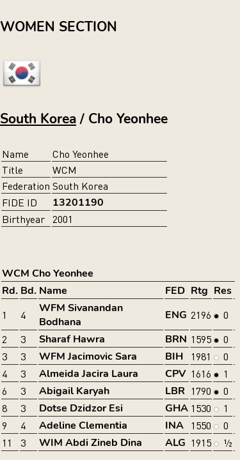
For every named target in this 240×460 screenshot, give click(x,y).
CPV (175, 374)
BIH (174, 356)
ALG (175, 443)
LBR (175, 391)
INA (174, 425)
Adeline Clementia (83, 425)
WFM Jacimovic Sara (88, 356)
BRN (176, 339)
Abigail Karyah (74, 391)
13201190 (78, 202)
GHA (176, 408)
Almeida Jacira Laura (88, 374)
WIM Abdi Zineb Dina (90, 443)
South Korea (38, 119)
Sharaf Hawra (72, 339)
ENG (176, 315)
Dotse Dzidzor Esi (81, 408)
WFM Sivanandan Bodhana (81, 315)
